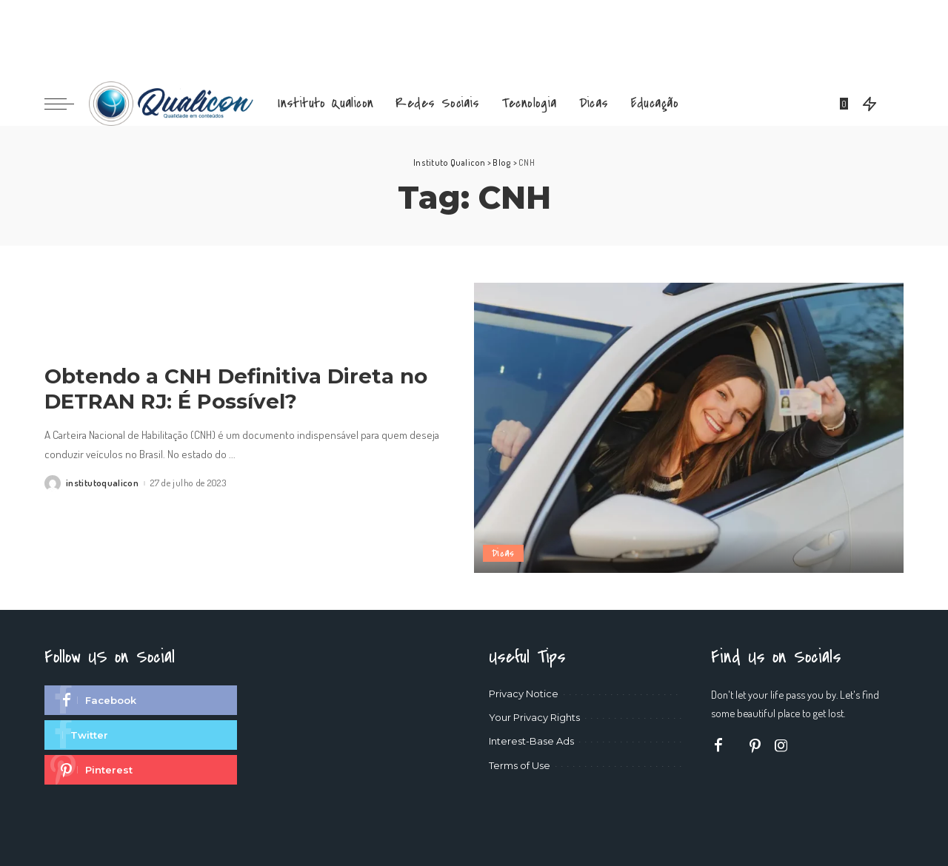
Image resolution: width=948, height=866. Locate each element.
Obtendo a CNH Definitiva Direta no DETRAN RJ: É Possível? (235, 388)
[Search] (894, 103)
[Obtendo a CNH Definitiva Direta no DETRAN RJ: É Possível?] (689, 428)
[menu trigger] (66, 103)
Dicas (503, 553)
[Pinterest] (755, 746)
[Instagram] (781, 746)
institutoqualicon (102, 483)
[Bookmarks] (845, 103)
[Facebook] (718, 746)
